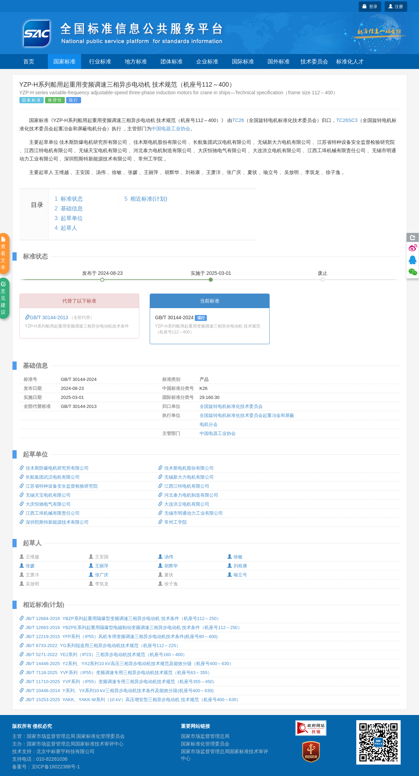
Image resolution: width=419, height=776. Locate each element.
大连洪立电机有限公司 (183, 504)
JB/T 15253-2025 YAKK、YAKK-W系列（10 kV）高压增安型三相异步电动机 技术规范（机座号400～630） (130, 699)
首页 (28, 61)
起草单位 (72, 218)
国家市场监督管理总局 (205, 736)
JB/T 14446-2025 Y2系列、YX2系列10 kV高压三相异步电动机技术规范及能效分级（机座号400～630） (126, 663)
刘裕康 (237, 565)
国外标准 (279, 61)
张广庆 (98, 574)
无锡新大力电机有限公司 (186, 477)
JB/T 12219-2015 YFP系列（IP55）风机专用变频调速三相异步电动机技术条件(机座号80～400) (118, 636)
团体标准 (171, 61)
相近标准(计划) (148, 199)
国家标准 (64, 61)
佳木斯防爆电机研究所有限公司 (54, 468)
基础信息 (72, 208)
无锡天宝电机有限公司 (45, 495)
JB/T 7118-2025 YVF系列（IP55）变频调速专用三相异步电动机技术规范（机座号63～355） (115, 672)
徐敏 (235, 556)
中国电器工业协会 (170, 128)
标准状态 (72, 199)
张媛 (27, 565)
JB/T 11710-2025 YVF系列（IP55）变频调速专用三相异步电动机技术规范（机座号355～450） (118, 681)
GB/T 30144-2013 (47, 317)
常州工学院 (172, 522)
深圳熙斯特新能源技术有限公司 (54, 522)
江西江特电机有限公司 (183, 486)
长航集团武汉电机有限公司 (49, 477)
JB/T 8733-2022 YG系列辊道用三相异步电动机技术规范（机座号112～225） (100, 645)
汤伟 (165, 556)
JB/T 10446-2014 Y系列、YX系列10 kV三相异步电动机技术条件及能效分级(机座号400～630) (116, 690)
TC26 (238, 120)
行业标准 (100, 61)
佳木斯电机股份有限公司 (186, 468)
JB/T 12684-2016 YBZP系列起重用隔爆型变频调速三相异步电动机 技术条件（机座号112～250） (120, 618)
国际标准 (243, 61)
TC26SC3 (346, 120)
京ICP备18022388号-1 (56, 766)
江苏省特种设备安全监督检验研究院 (58, 486)
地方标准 (136, 61)
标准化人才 (350, 61)
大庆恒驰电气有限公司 (45, 504)
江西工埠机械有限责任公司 (49, 513)
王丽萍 (98, 565)
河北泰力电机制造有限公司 (188, 495)
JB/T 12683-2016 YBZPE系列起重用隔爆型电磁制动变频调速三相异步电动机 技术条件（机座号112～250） (130, 627)
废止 (323, 273)
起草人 (69, 228)
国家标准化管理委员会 (205, 744)
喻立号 (237, 574)
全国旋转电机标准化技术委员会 (231, 406)
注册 (396, 6)
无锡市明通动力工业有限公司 (190, 513)
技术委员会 (314, 61)
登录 (370, 6)
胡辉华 (168, 565)
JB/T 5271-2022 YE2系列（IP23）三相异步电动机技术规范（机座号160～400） (103, 654)
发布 (102, 273)
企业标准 (207, 61)
